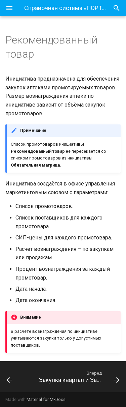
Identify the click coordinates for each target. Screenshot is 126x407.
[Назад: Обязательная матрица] (16, 376)
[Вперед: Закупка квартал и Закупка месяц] (78, 376)
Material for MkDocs (46, 399)
